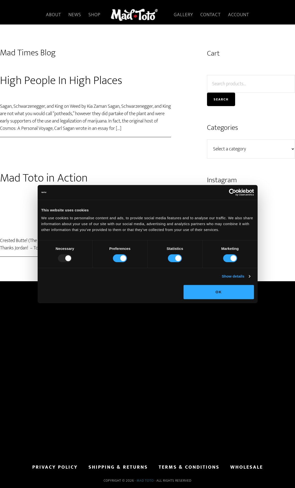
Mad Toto (145, 480)
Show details (233, 276)
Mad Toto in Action (44, 178)
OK (219, 292)
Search (221, 99)
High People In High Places (61, 80)
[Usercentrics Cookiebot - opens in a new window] (232, 192)
